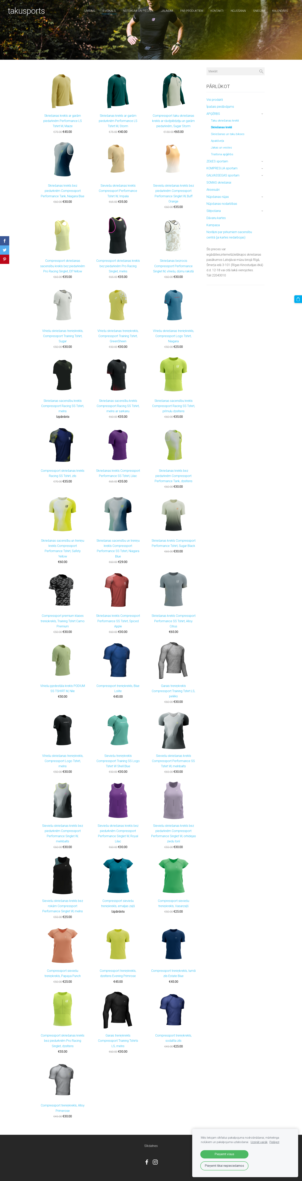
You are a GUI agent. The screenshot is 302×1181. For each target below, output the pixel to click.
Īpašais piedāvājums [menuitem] (220, 106)
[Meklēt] (235, 71)
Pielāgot (274, 1142)
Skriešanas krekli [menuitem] (221, 127)
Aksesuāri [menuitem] (213, 189)
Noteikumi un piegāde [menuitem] (138, 11)
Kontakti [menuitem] (217, 11)
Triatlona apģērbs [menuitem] (222, 154)
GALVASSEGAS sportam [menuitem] (222, 175)
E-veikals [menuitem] (109, 11)
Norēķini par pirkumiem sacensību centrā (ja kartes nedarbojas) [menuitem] (229, 234)
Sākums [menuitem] (89, 11)
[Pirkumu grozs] (298, 299)
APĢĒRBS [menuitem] (213, 114)
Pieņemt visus (224, 1154)
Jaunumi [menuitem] (167, 11)
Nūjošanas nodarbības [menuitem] (221, 204)
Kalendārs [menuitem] (280, 11)
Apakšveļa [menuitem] (217, 141)
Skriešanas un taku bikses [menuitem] (227, 134)
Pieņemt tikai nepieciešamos (224, 1166)
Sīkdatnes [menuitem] (151, 1146)
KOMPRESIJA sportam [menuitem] (221, 168)
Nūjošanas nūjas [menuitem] (217, 197)
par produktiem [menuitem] (191, 11)
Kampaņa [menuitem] (213, 225)
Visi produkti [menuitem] (214, 100)
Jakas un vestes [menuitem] (221, 147)
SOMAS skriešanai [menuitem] (218, 182)
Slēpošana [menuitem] (213, 211)
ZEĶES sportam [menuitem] (217, 161)
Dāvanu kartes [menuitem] (216, 218)
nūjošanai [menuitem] (238, 11)
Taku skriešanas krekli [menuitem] (225, 120)
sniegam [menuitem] (259, 11)
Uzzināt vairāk (259, 1142)
